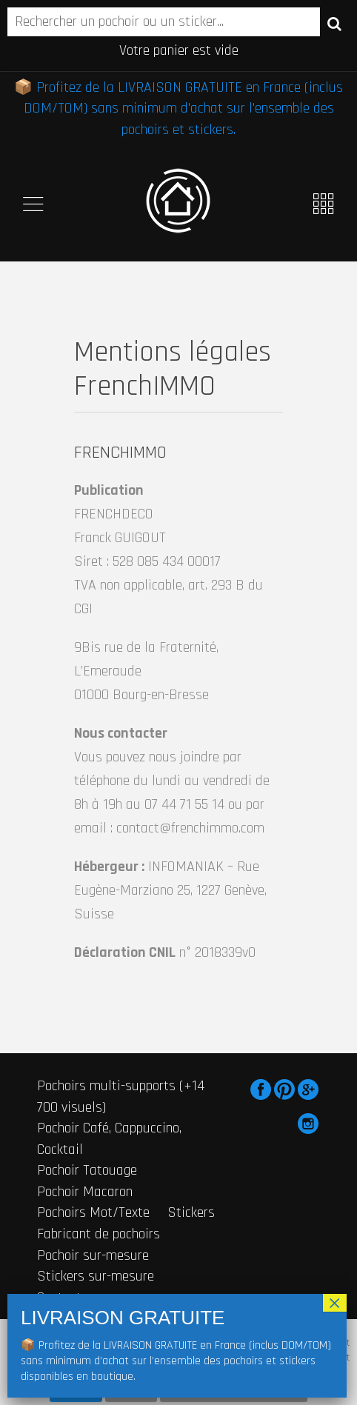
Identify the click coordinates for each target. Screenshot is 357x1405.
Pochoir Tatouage (87, 1170)
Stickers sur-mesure (95, 1276)
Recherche (334, 23)
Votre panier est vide (178, 50)
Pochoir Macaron (85, 1191)
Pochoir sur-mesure (93, 1255)
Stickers (191, 1212)
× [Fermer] (334, 1303)
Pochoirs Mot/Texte (93, 1212)
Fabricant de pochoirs (98, 1234)
